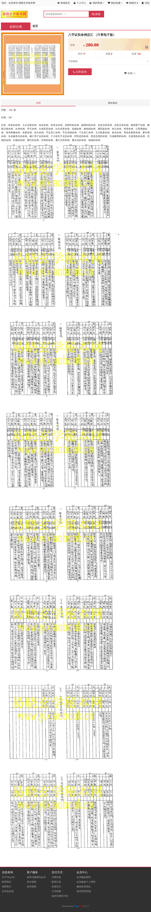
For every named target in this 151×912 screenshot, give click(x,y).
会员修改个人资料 (86, 881)
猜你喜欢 (112, 103)
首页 (35, 26)
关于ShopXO (8, 877)
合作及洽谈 (8, 891)
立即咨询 (80, 72)
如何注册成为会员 (36, 877)
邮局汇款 (56, 881)
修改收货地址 (84, 886)
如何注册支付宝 (60, 896)
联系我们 (6, 881)
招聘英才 (6, 886)
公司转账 (56, 891)
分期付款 (56, 877)
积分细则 (31, 881)
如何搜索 (31, 886)
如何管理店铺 (84, 891)
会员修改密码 (84, 877)
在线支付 (56, 886)
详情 (38, 103)
